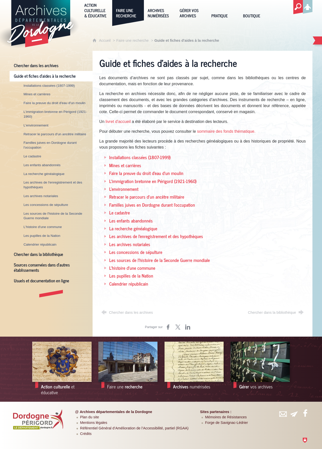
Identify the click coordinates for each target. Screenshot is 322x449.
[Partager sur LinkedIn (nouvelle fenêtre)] (187, 327)
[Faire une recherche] (128, 10)
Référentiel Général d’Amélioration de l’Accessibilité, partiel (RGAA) (134, 428)
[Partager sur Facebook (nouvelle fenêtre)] (168, 327)
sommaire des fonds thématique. (226, 131)
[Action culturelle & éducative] (96, 10)
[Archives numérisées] (160, 10)
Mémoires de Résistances (226, 417)
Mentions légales (93, 423)
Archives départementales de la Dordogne (116, 412)
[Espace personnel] (307, 6)
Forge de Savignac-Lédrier (226, 423)
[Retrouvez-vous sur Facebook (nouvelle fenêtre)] (305, 413)
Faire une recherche (132, 40)
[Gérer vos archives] (192, 10)
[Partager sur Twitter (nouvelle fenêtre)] (178, 327)
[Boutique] (255, 10)
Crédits (86, 434)
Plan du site (89, 417)
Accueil (105, 40)
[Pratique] (223, 10)
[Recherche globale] (298, 7)
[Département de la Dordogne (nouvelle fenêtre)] (38, 419)
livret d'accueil (118, 121)
